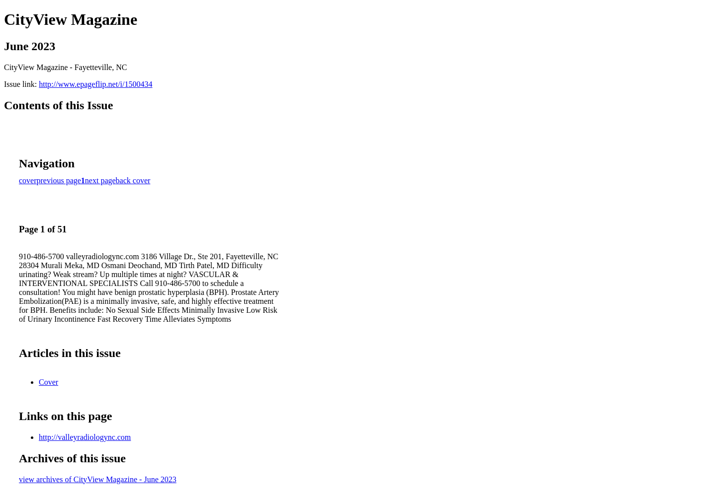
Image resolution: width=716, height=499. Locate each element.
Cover (48, 382)
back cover (133, 180)
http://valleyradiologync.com (85, 437)
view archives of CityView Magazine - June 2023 (98, 479)
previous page (59, 180)
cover (28, 180)
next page (100, 180)
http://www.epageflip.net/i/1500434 (95, 84)
